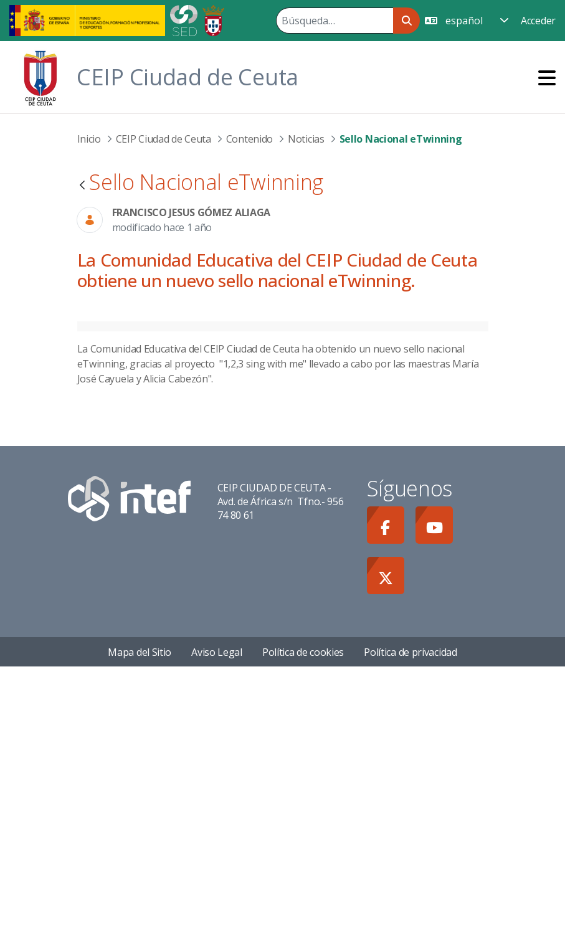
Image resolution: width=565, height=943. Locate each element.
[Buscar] (334, 20)
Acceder (538, 20)
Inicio (89, 139)
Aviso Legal (216, 928)
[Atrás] (82, 186)
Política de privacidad (410, 928)
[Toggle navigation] (547, 77)
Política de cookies (303, 928)
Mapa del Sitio (139, 928)
